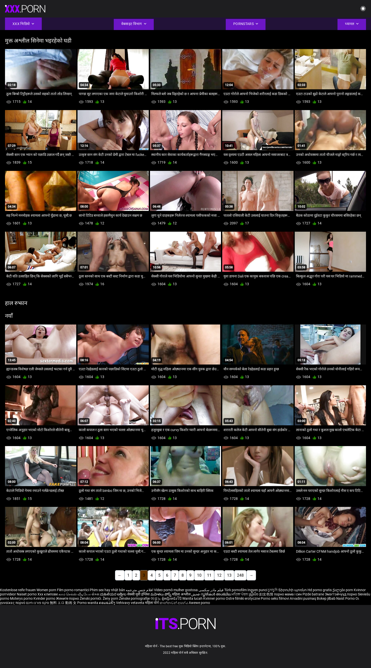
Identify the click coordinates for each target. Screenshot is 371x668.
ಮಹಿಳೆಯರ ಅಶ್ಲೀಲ (113, 594)
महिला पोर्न (152, 603)
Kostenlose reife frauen (18, 590)
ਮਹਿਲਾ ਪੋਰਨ (240, 594)
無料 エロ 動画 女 (63, 603)
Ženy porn (111, 598)
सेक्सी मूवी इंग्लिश (138, 594)
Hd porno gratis (320, 590)
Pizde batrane (313, 594)
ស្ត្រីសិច (254, 594)
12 (219, 575)
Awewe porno (199, 603)
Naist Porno (346, 598)
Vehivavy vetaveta (130, 603)
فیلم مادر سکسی (211, 590)
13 (229, 575)
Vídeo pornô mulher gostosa (176, 590)
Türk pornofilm (235, 590)
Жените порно (68, 598)
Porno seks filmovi (275, 598)
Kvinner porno (214, 598)
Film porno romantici (73, 590)
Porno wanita (88, 603)
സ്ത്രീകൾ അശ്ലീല (216, 594)
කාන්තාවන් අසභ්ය (174, 603)
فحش (195, 594)
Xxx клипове (48, 594)
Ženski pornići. (91, 598)
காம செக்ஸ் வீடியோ (74, 594)
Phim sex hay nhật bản (107, 590)
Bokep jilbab (326, 598)
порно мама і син (288, 594)
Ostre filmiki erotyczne (243, 598)
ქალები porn (343, 590)
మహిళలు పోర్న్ (161, 594)
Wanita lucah (192, 598)
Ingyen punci (257, 590)
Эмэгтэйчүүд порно (341, 594)
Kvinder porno (45, 598)
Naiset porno (27, 594)
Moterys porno (22, 598)
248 (240, 575)
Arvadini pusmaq (303, 598)
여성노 (156, 598)
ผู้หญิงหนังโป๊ (172, 598)
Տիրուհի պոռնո (293, 590)
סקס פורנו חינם (37, 603)
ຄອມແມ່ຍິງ (107, 603)
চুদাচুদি (273, 590)
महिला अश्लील (181, 594)
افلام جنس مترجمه (139, 590)
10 (199, 575)
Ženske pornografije (134, 598)
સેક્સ (95, 594)
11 (209, 575)
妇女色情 (266, 594)
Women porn (46, 590)
